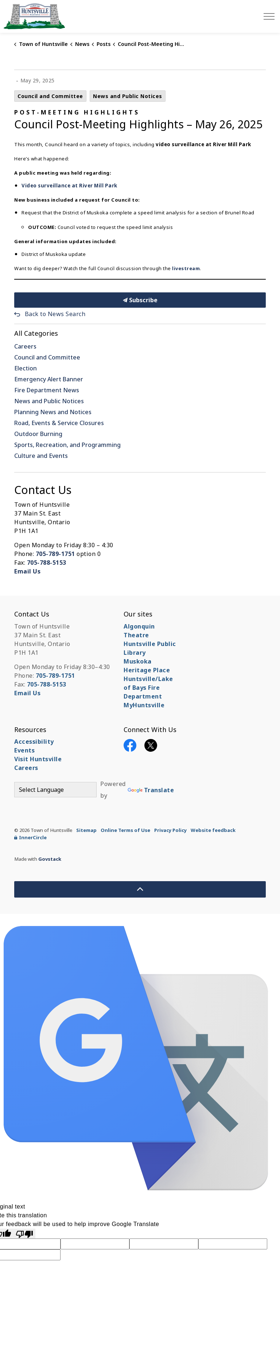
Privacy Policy (170, 830)
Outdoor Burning (38, 434)
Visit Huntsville (38, 759)
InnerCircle (30, 837)
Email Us (27, 571)
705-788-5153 (46, 563)
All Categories (36, 333)
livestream (186, 268)
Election (25, 368)
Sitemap (86, 830)
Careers (25, 346)
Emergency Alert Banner (48, 379)
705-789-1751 (55, 554)
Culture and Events (41, 456)
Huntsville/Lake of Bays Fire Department (148, 687)
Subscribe (140, 300)
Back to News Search (55, 314)
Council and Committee (50, 96)
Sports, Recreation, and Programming (67, 445)
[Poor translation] (24, 1233)
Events (24, 750)
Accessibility (34, 742)
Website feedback (213, 830)
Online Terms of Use (125, 830)
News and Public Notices (127, 96)
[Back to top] (140, 889)
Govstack (49, 859)
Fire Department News (46, 390)
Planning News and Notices (53, 412)
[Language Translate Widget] (55, 789)
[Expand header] (269, 16)
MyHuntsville (144, 705)
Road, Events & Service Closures (59, 423)
